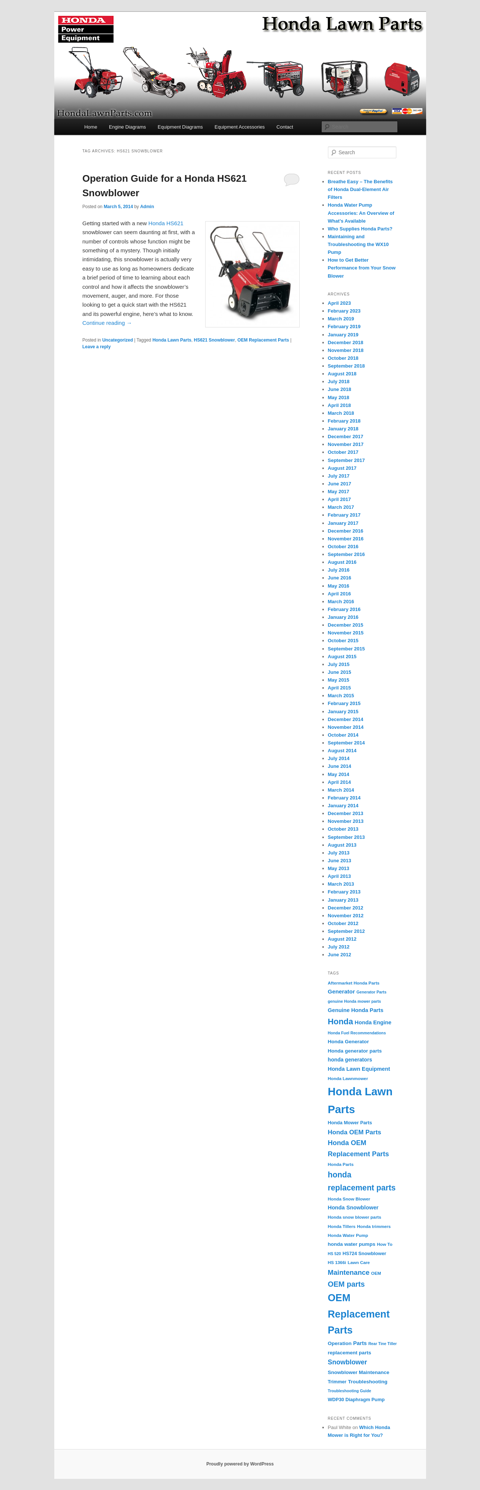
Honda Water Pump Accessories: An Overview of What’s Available (361, 212)
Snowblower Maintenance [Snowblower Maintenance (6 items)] (359, 1372)
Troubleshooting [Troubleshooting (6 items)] (367, 1381)
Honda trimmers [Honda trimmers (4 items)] (374, 1226)
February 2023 (344, 311)
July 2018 (339, 381)
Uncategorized (117, 340)
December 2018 (345, 342)
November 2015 (346, 633)
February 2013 (344, 892)
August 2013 (342, 845)
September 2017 (346, 460)
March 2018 (341, 413)
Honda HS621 (165, 223)
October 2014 (343, 735)
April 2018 (339, 405)
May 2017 (338, 491)
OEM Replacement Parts (263, 340)
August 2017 (342, 468)
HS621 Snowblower (214, 340)
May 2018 (338, 397)
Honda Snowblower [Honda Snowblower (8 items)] (353, 1208)
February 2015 (344, 703)
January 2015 (343, 711)
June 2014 (339, 766)
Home (90, 127)
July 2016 (339, 570)
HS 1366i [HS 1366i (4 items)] (337, 1262)
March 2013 (341, 884)
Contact (285, 127)
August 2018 (342, 373)
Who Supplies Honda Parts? (360, 229)
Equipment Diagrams (180, 127)
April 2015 (339, 688)
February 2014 (344, 798)
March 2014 (341, 790)
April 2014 (339, 782)
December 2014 (345, 719)
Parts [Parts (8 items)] (360, 1343)
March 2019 (341, 318)
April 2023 (339, 303)
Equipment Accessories (240, 127)
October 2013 (343, 829)
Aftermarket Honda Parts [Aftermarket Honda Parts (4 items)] (354, 983)
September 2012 (346, 931)
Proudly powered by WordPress (240, 1464)
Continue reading (107, 323)
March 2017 (341, 507)
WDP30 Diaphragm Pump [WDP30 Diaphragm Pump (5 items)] (356, 1399)
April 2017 (339, 499)
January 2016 (343, 617)
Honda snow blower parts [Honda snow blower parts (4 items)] (354, 1217)
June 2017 (339, 484)
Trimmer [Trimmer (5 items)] (337, 1381)
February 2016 (344, 609)
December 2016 (345, 531)
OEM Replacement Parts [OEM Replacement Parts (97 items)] (359, 1314)
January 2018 (343, 429)
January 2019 (343, 334)
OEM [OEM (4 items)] (376, 1273)
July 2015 (339, 664)
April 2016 (339, 594)
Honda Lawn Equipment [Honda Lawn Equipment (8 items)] (359, 1069)
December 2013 (345, 813)
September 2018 (346, 366)
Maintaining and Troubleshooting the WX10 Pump (358, 244)
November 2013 (346, 821)
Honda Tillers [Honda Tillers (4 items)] (342, 1226)
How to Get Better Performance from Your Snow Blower (362, 267)
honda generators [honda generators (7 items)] (350, 1060)
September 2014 (346, 743)
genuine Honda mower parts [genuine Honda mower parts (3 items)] (354, 1001)
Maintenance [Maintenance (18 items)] (349, 1272)
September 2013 (346, 837)
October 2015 (343, 640)
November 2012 (346, 915)
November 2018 (346, 350)
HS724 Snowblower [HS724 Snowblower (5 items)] (364, 1253)
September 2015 (346, 649)
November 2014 (346, 727)
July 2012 (339, 947)
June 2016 (339, 578)
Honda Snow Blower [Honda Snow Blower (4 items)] (349, 1199)
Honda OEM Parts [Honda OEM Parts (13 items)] (354, 1132)
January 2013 (343, 900)
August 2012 (342, 939)
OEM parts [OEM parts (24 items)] (346, 1284)
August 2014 (342, 750)
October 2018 (343, 358)
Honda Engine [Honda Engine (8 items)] (373, 1022)
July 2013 (339, 853)
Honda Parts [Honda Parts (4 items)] (341, 1164)
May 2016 (338, 586)
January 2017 (343, 523)
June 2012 (339, 954)
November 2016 (346, 539)
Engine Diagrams (127, 127)
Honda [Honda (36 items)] (340, 1021)
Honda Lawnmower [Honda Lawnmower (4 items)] (348, 1078)
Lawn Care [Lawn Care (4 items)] (359, 1262)
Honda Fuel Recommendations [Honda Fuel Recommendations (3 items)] (357, 1033)
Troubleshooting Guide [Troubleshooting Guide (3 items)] (349, 1391)
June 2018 (339, 389)
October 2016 (343, 546)
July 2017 (339, 476)
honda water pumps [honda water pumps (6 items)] (352, 1244)
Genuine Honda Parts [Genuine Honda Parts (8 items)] (356, 1010)
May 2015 (338, 680)
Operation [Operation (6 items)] (340, 1343)
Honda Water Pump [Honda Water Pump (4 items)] (348, 1235)
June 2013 (339, 860)
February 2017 (344, 515)
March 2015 (341, 695)
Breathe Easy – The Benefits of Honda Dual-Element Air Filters (360, 189)
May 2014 (338, 774)
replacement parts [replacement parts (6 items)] (349, 1352)
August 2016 (342, 562)
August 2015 (342, 656)
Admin (147, 206)
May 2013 (338, 868)
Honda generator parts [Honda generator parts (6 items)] (355, 1051)
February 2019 (344, 326)
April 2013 (339, 876)
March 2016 (341, 601)
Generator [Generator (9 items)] (341, 991)
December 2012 (345, 908)
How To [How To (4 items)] (385, 1244)
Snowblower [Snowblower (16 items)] (347, 1362)
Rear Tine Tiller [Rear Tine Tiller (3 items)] (382, 1343)
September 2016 (346, 554)
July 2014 (339, 758)
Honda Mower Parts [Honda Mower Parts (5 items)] (350, 1122)
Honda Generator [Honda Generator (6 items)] (348, 1041)
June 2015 (339, 672)
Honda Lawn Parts (171, 340)
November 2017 (346, 444)
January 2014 (343, 805)
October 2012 (343, 923)
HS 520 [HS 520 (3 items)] (334, 1253)
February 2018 (344, 421)
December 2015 (345, 625)
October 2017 (343, 452)
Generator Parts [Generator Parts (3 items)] (372, 992)
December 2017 (345, 436)
